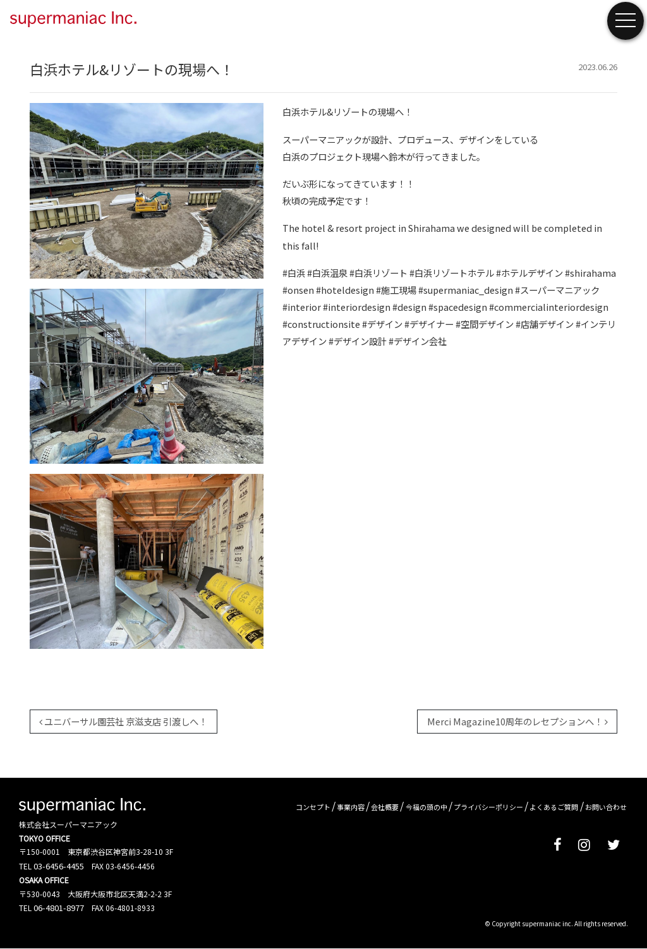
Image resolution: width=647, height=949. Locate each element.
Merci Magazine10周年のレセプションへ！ (517, 721)
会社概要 (385, 807)
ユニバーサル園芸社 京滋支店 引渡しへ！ (123, 721)
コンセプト (313, 807)
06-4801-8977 (58, 908)
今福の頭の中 (426, 807)
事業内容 (351, 807)
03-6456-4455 (58, 866)
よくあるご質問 (553, 807)
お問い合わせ (606, 807)
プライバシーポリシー (488, 807)
